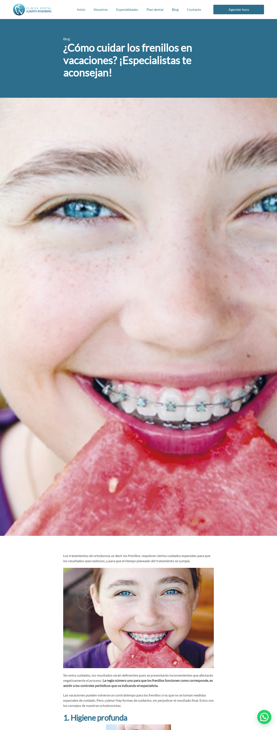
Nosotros (101, 9)
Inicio (81, 9)
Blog (175, 9)
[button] (265, 720)
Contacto (194, 9)
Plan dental (155, 9)
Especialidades (127, 9)
